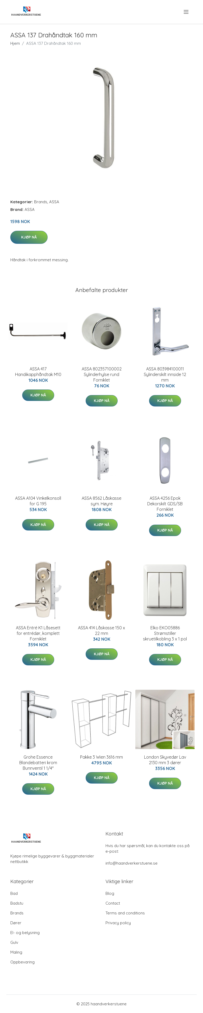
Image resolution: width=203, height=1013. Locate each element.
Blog (109, 893)
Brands (40, 201)
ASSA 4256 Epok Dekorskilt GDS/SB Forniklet (165, 504)
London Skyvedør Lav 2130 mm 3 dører (165, 759)
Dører (15, 922)
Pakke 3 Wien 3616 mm (101, 757)
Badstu (16, 903)
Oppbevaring (22, 962)
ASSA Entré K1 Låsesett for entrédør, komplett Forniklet (38, 633)
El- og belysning (25, 932)
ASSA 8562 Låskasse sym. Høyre (101, 501)
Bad (14, 893)
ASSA (54, 201)
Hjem (15, 43)
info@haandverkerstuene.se (131, 863)
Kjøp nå (29, 237)
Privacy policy (118, 922)
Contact (112, 903)
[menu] (186, 12)
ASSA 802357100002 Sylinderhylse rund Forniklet (102, 374)
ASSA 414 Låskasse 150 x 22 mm (101, 630)
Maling (16, 952)
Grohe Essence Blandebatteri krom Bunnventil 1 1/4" (38, 762)
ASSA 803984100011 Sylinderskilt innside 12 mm (165, 374)
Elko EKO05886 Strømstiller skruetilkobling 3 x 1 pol (165, 633)
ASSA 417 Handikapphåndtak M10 (38, 371)
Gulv (14, 942)
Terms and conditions (125, 912)
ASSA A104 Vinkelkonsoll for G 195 (38, 501)
